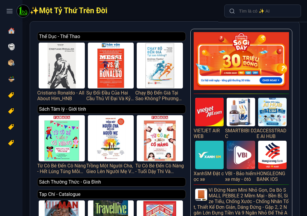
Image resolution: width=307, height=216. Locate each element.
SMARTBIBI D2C (250, 102)
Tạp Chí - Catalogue (109, 174)
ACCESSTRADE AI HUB (275, 102)
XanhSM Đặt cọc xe (225, 139)
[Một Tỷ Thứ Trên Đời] (23, 11)
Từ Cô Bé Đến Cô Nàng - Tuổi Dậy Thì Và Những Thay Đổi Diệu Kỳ (184, 129)
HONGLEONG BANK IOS (275, 139)
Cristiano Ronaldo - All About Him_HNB (106, 66)
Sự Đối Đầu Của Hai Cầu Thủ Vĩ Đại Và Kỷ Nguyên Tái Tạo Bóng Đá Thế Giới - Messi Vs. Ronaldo (145, 66)
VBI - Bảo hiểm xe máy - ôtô (250, 139)
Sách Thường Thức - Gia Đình (119, 162)
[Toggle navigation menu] (9, 11)
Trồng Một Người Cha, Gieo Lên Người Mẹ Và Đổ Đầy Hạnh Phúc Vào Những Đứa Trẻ (145, 129)
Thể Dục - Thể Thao (109, 36)
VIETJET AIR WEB (225, 102)
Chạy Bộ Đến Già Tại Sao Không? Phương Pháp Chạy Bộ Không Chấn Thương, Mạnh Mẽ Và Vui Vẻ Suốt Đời (184, 66)
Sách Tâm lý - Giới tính (112, 99)
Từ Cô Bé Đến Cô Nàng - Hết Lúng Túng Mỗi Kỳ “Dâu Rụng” (106, 129)
